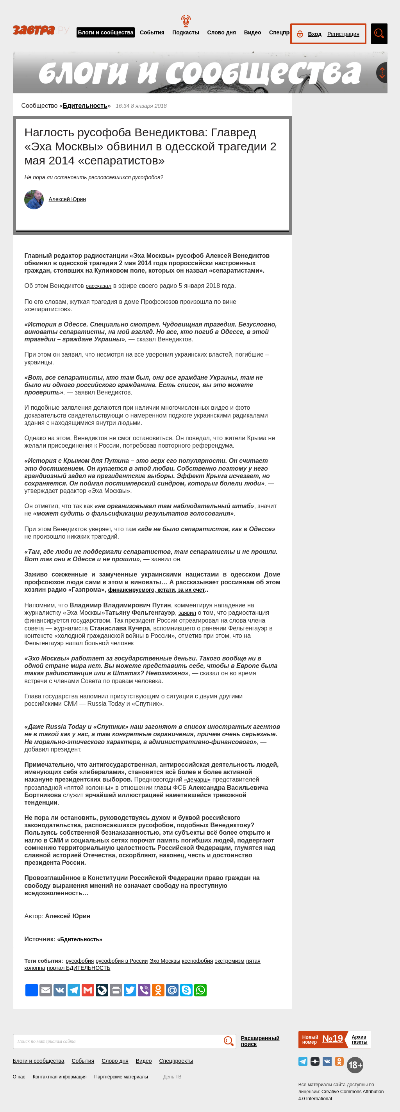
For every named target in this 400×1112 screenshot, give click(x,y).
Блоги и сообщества (106, 32)
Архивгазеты (359, 1039)
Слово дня (221, 32)
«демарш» (197, 779)
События (152, 32)
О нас (19, 1077)
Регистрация (343, 34)
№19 (332, 1038)
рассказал (98, 286)
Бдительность (85, 105)
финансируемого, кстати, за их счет (156, 590)
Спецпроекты (287, 32)
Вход (315, 34)
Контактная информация (60, 1077)
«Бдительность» (79, 939)
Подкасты (185, 32)
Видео (252, 32)
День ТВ (172, 1077)
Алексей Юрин (67, 199)
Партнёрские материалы (121, 1077)
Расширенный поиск (260, 1041)
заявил (187, 613)
